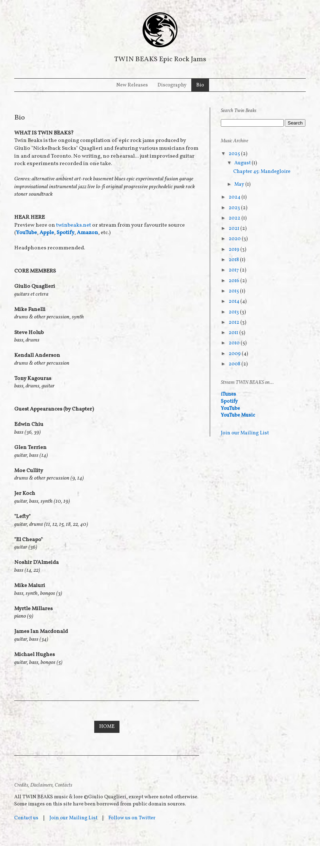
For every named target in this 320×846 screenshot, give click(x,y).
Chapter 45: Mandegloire (261, 171)
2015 (234, 291)
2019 (234, 249)
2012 (234, 322)
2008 (235, 364)
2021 (234, 228)
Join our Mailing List (245, 433)
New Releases (132, 85)
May (239, 184)
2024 (235, 197)
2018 (234, 260)
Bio (200, 85)
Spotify (65, 233)
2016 (234, 280)
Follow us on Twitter (131, 818)
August (243, 163)
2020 (235, 239)
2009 (235, 353)
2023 (235, 208)
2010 (235, 343)
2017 (234, 270)
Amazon (87, 233)
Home (106, 726)
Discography (172, 85)
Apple (46, 233)
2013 (234, 312)
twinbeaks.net (73, 225)
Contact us (26, 818)
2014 (234, 301)
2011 (234, 332)
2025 (235, 153)
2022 (235, 218)
